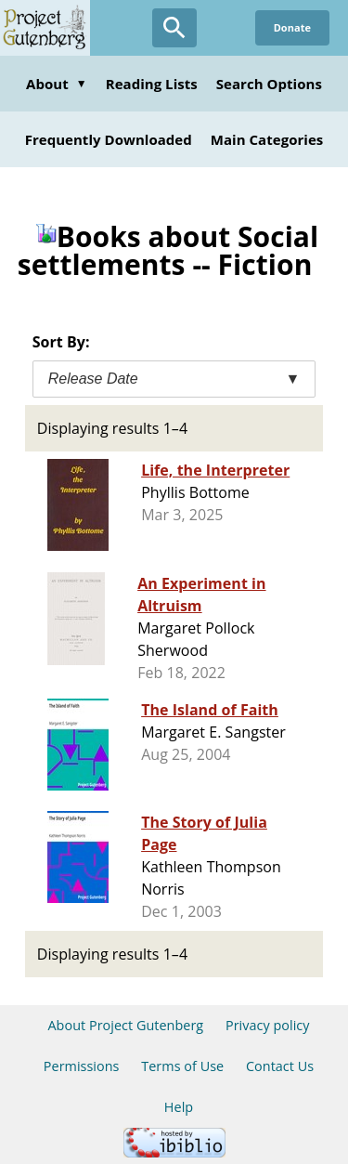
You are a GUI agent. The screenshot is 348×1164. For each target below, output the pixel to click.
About (56, 83)
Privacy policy (268, 1025)
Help (178, 1107)
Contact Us (280, 1066)
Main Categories (267, 139)
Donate (292, 27)
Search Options (269, 83)
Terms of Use (182, 1066)
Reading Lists (152, 83)
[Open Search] (174, 27)
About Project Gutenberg (125, 1025)
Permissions (82, 1066)
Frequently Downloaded (108, 139)
